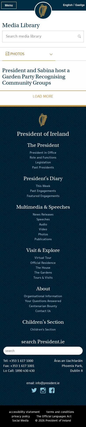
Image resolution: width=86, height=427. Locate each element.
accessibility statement (24, 412)
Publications (43, 239)
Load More (43, 96)
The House (43, 268)
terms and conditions (60, 412)
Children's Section (43, 329)
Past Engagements (43, 191)
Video (43, 229)
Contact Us (43, 311)
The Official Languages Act (54, 416)
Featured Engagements (43, 196)
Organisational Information (43, 296)
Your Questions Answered (43, 301)
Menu (9, 5)
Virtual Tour (43, 258)
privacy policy (21, 416)
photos (15, 53)
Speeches (43, 219)
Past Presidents (43, 167)
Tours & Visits (43, 278)
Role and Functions (43, 157)
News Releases (43, 214)
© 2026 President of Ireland (53, 420)
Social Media (20, 420)
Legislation (43, 162)
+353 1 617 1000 (21, 361)
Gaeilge (80, 5)
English (68, 5)
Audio (43, 224)
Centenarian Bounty (43, 306)
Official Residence (43, 263)
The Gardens (43, 272)
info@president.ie (48, 383)
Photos (43, 234)
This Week (43, 186)
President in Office (43, 152)
